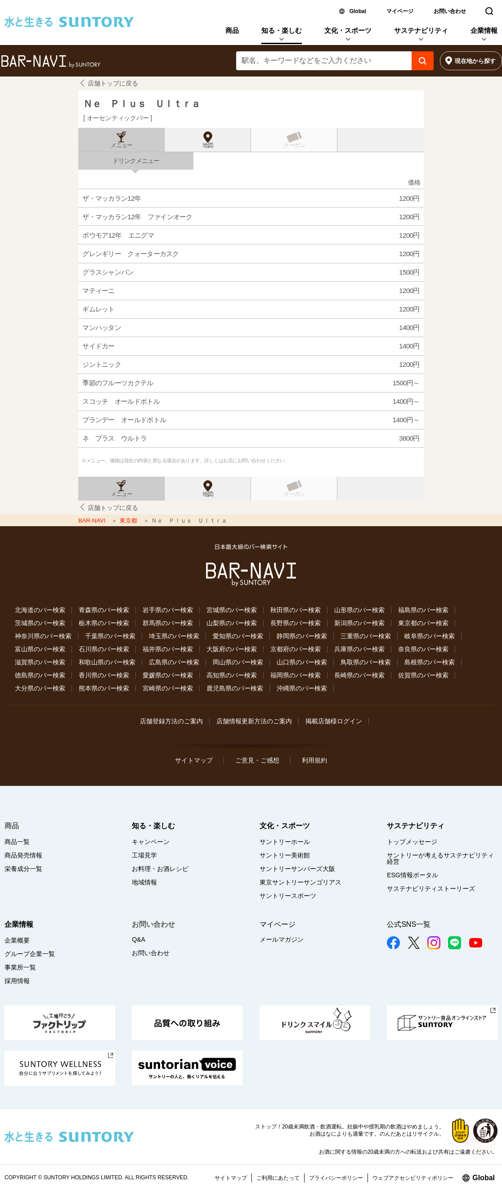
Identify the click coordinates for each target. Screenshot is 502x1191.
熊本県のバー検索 (104, 688)
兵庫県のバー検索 (359, 649)
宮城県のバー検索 (231, 610)
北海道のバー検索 (40, 610)
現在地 (475, 61)
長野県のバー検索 (295, 623)
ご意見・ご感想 (257, 760)
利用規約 (314, 760)
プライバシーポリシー (336, 1178)
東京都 (129, 520)
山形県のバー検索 (359, 610)
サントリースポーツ (288, 895)
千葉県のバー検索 (110, 636)
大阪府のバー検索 (231, 649)
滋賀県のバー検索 (40, 662)
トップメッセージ (412, 841)
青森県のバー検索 (104, 610)
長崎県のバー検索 (359, 675)
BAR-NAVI (92, 520)
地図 (207, 145)
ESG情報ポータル (412, 875)
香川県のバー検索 (104, 675)
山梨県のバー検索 (231, 623)
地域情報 (144, 882)
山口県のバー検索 (302, 662)
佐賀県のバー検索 (423, 675)
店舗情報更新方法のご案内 (254, 721)
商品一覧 (17, 841)
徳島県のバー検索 (40, 675)
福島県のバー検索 (423, 610)
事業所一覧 (20, 967)
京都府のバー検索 (295, 649)
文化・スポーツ (348, 30)
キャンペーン (151, 841)
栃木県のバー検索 (104, 623)
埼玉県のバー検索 (174, 636)
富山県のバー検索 (40, 649)
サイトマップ (194, 760)
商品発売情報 (23, 855)
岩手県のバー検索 (168, 610)
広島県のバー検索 (174, 662)
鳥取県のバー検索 (366, 662)
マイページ (399, 11)
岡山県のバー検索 (238, 662)
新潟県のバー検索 (359, 623)
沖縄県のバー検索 (302, 688)
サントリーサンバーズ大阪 (297, 868)
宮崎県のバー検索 (168, 688)
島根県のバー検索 (429, 662)
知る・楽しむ (281, 30)
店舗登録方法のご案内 (171, 721)
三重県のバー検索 (366, 636)
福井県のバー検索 (168, 649)
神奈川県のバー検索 (43, 636)
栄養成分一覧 (23, 868)
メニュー (121, 145)
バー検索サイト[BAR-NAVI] (50, 61)
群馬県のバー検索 (168, 623)
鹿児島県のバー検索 (234, 688)
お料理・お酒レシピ (160, 868)
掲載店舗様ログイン (333, 721)
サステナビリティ (421, 30)
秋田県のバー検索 (295, 610)
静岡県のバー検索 (302, 636)
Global (358, 11)
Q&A (138, 939)
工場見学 (144, 855)
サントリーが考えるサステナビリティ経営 (440, 858)
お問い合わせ (450, 11)
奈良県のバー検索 (423, 649)
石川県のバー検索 (104, 649)
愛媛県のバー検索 (168, 675)
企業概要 (17, 940)
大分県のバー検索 (40, 688)
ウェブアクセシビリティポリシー (412, 1178)
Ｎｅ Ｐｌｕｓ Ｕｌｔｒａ (141, 103)
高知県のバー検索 (231, 675)
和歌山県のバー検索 (107, 662)
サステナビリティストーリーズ (431, 888)
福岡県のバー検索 (295, 675)
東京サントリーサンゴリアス (300, 882)
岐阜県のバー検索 (429, 636)
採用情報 (17, 980)
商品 (232, 30)
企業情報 (484, 30)
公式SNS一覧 (408, 924)
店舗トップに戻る (113, 83)
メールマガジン (282, 939)
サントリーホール (285, 841)
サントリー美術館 (285, 855)
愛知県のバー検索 (238, 636)
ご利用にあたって (278, 1178)
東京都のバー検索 (423, 623)
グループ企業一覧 (29, 953)
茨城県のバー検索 (40, 623)
